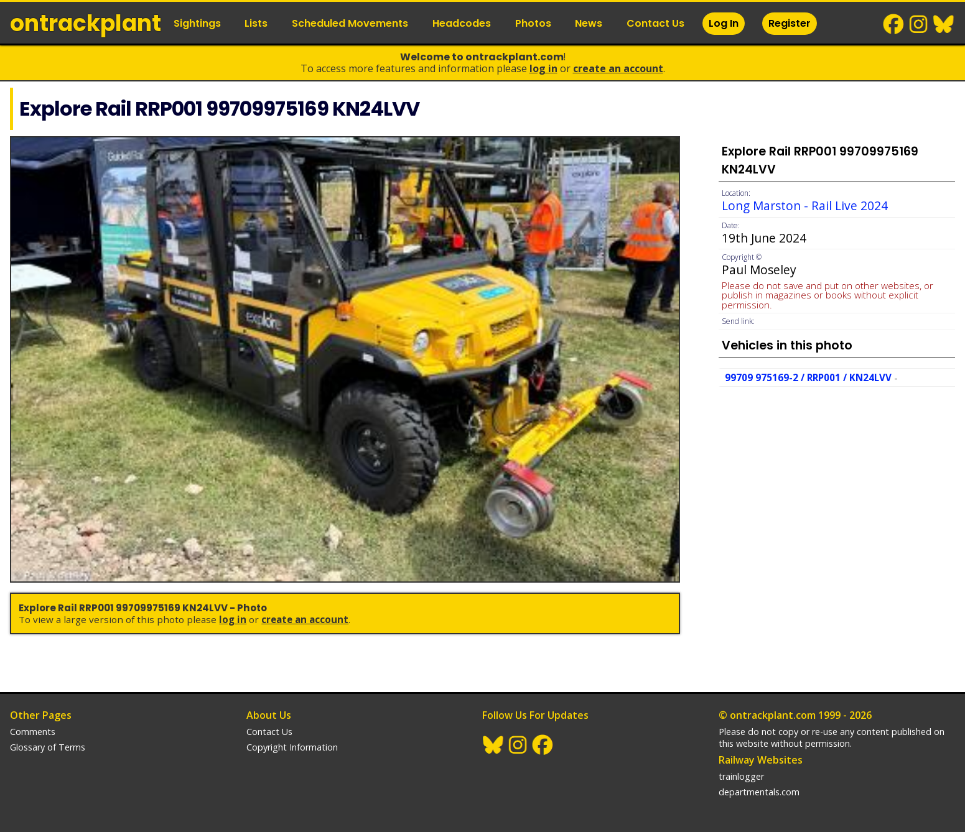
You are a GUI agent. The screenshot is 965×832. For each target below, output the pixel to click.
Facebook (894, 24)
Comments (32, 731)
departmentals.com (759, 792)
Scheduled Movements (350, 23)
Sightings (197, 23)
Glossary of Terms (47, 747)
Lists (256, 23)
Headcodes (461, 23)
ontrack (85, 23)
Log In (724, 23)
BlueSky (944, 24)
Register (789, 23)
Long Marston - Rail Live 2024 (805, 205)
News (588, 23)
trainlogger (741, 776)
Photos (533, 23)
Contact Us (655, 23)
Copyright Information (292, 747)
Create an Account (618, 68)
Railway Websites (761, 760)
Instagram (919, 24)
